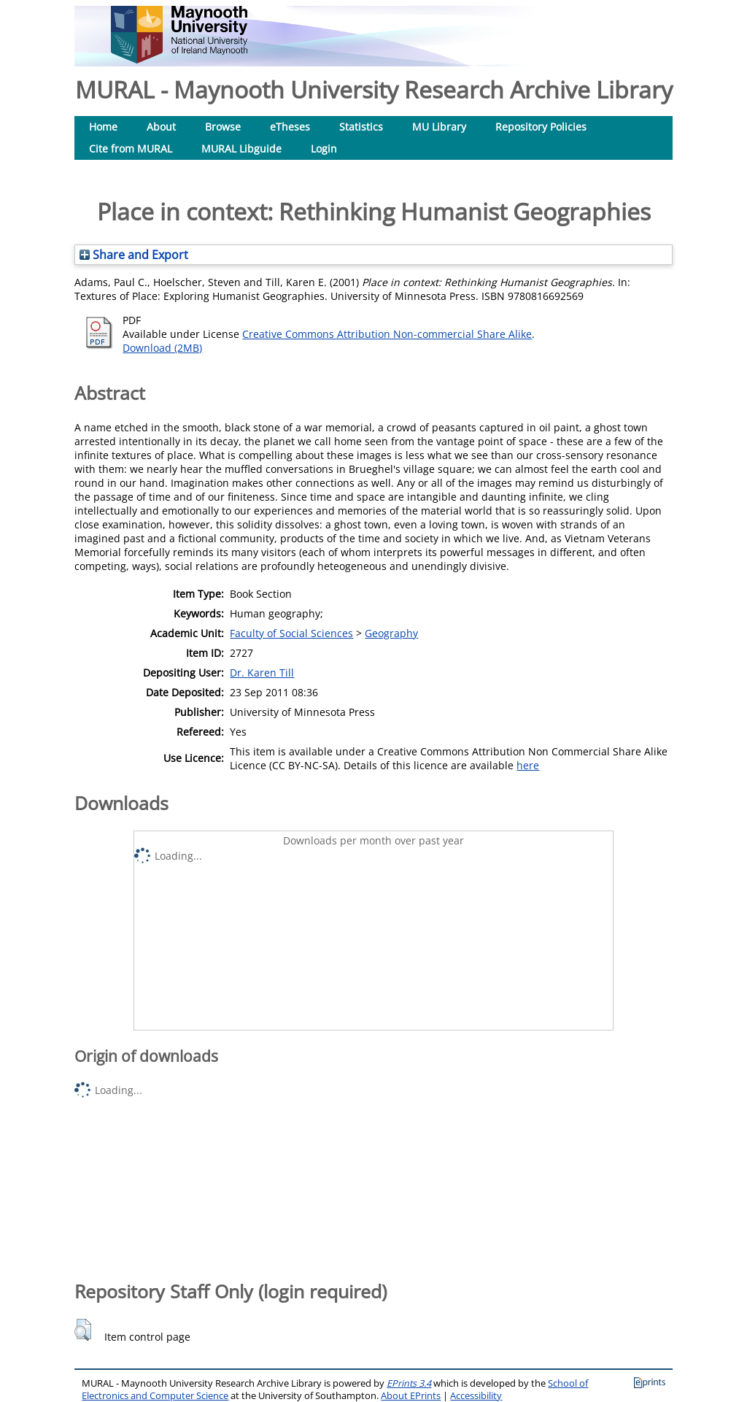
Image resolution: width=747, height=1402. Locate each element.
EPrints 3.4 (409, 1383)
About (161, 127)
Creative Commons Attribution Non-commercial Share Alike (387, 334)
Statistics (361, 127)
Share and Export (134, 255)
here (527, 765)
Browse (223, 127)
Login (324, 148)
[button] (82, 1330)
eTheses (290, 127)
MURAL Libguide (241, 148)
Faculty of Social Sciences (291, 633)
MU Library (439, 127)
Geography (391, 633)
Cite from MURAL (130, 148)
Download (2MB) (162, 348)
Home (103, 127)
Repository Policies (541, 127)
